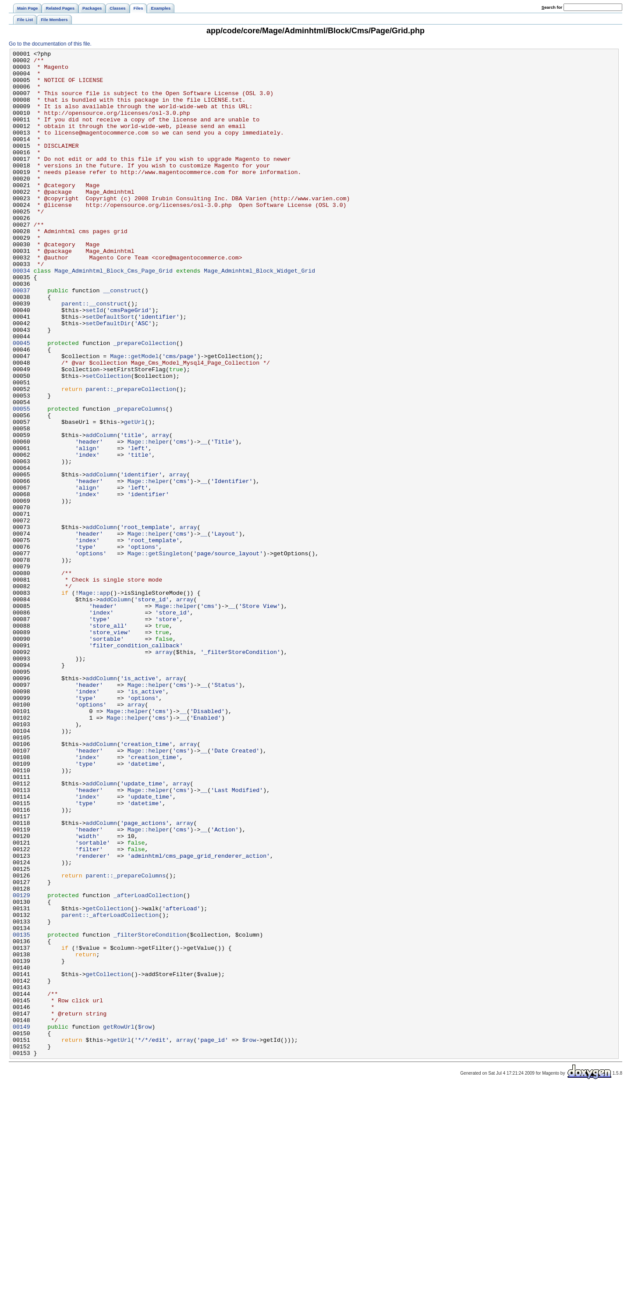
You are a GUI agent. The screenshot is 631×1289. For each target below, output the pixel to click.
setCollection (108, 441)
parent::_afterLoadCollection (110, 1088)
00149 (21, 1222)
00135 (21, 1112)
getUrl (134, 497)
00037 (21, 339)
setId (94, 362)
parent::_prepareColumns (126, 1041)
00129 (21, 1065)
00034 (21, 315)
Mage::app (94, 702)
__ (203, 520)
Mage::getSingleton (159, 654)
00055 (21, 481)
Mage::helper (148, 520)
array (160, 512)
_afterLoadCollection (148, 1065)
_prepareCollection (144, 402)
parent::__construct (94, 355)
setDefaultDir (108, 378)
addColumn (101, 512)
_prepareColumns (139, 481)
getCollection (108, 1080)
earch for (552, 7)
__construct (122, 339)
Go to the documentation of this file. (50, 44)
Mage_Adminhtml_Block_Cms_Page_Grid (113, 315)
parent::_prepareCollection (131, 457)
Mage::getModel (134, 418)
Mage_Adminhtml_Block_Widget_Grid (259, 315)
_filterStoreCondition (150, 1112)
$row (145, 1222)
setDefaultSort (110, 370)
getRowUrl (118, 1222)
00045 (21, 402)
